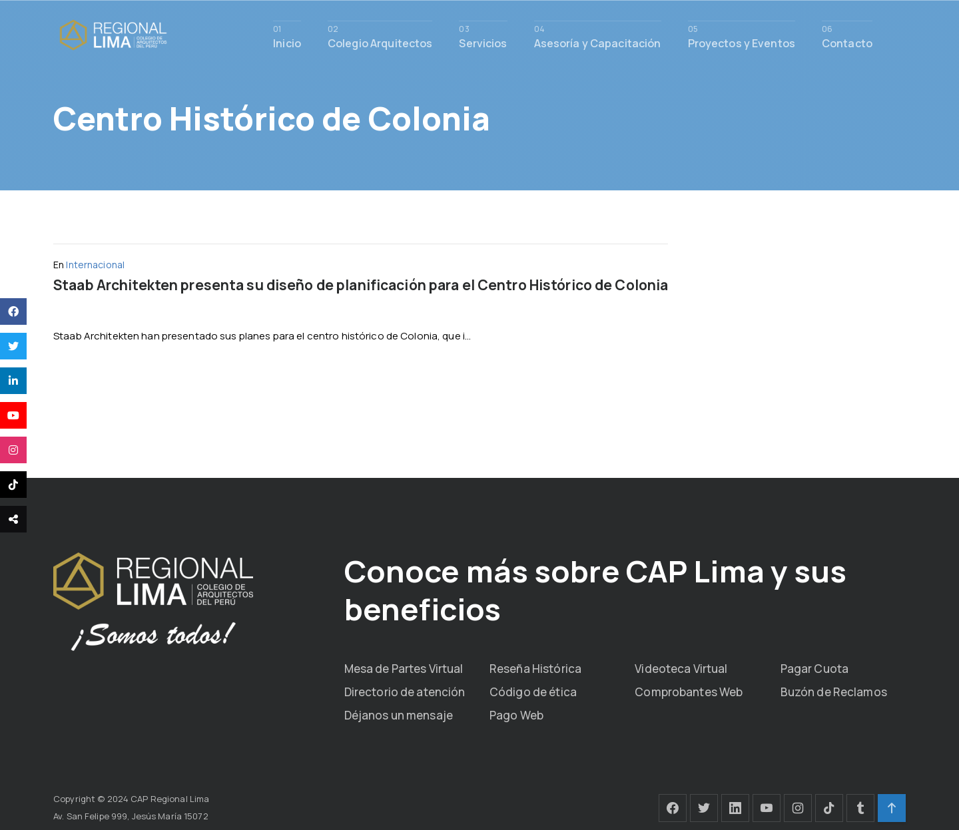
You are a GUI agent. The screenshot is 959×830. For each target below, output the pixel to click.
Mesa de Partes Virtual (404, 667)
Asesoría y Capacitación (597, 42)
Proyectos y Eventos (741, 42)
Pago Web (516, 714)
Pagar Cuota (814, 667)
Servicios (483, 42)
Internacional (95, 264)
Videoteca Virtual (681, 667)
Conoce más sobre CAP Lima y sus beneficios (576, 588)
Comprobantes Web (689, 690)
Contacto (847, 42)
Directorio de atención (405, 690)
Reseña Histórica (535, 667)
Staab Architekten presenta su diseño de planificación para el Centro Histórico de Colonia (360, 285)
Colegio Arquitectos (380, 42)
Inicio (287, 42)
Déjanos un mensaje (398, 714)
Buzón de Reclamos (834, 690)
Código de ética (533, 690)
